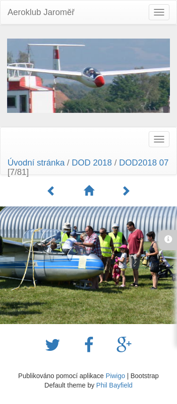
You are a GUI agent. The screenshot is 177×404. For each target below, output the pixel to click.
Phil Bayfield (114, 385)
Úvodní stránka (36, 162)
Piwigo (115, 376)
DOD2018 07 (144, 162)
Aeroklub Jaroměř (41, 12)
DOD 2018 (92, 162)
